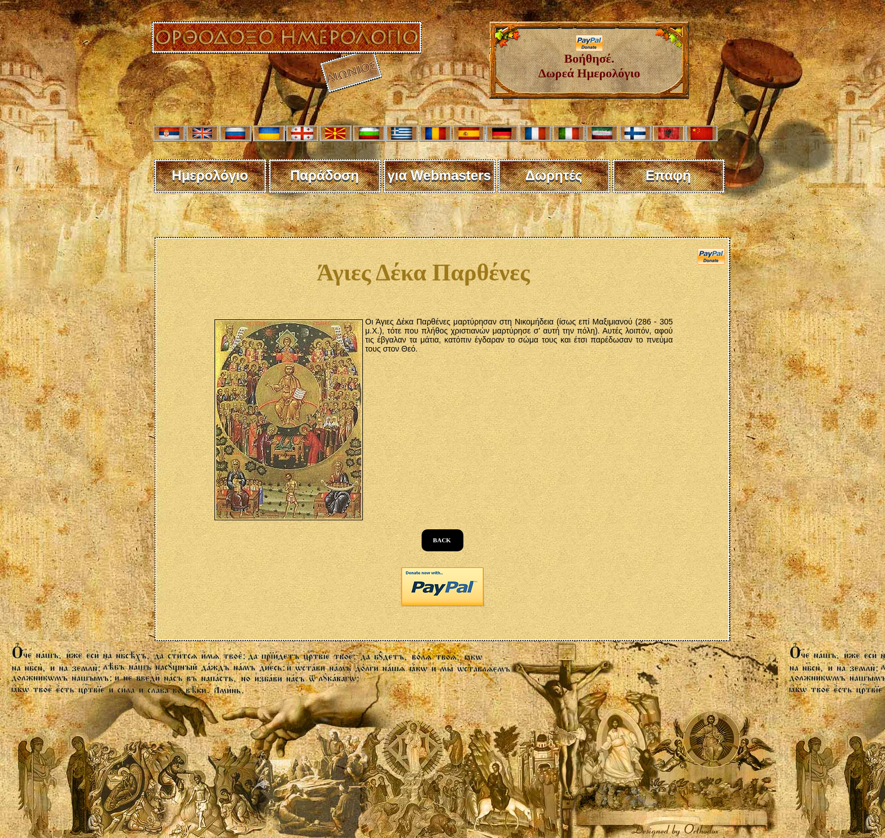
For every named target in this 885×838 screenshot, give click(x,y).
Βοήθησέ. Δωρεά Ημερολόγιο (589, 60)
